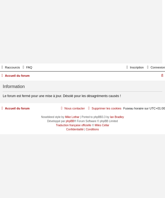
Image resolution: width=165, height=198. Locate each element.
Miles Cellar (102, 125)
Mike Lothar (72, 117)
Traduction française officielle (73, 125)
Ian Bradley (117, 117)
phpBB (70, 121)
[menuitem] (26, 67)
